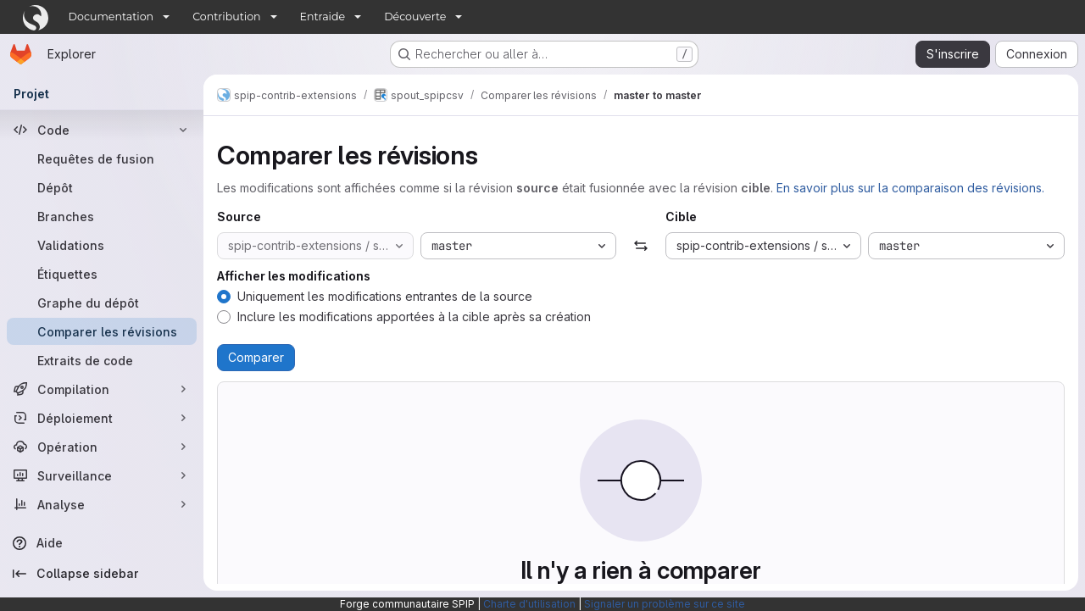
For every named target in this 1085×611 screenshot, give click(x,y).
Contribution (226, 16)
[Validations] (102, 244)
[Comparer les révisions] (102, 331)
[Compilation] (102, 389)
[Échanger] (640, 245)
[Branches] (102, 216)
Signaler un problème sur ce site (664, 603)
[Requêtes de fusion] (102, 158)
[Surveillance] (102, 475)
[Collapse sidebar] (102, 573)
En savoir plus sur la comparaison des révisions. (910, 188)
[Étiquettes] (102, 273)
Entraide (323, 16)
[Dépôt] (102, 187)
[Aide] (102, 543)
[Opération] (102, 446)
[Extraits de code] (102, 360)
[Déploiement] (102, 417)
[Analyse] (102, 504)
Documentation (111, 16)
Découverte (415, 16)
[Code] (102, 129)
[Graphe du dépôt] (102, 302)
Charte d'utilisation (529, 603)
